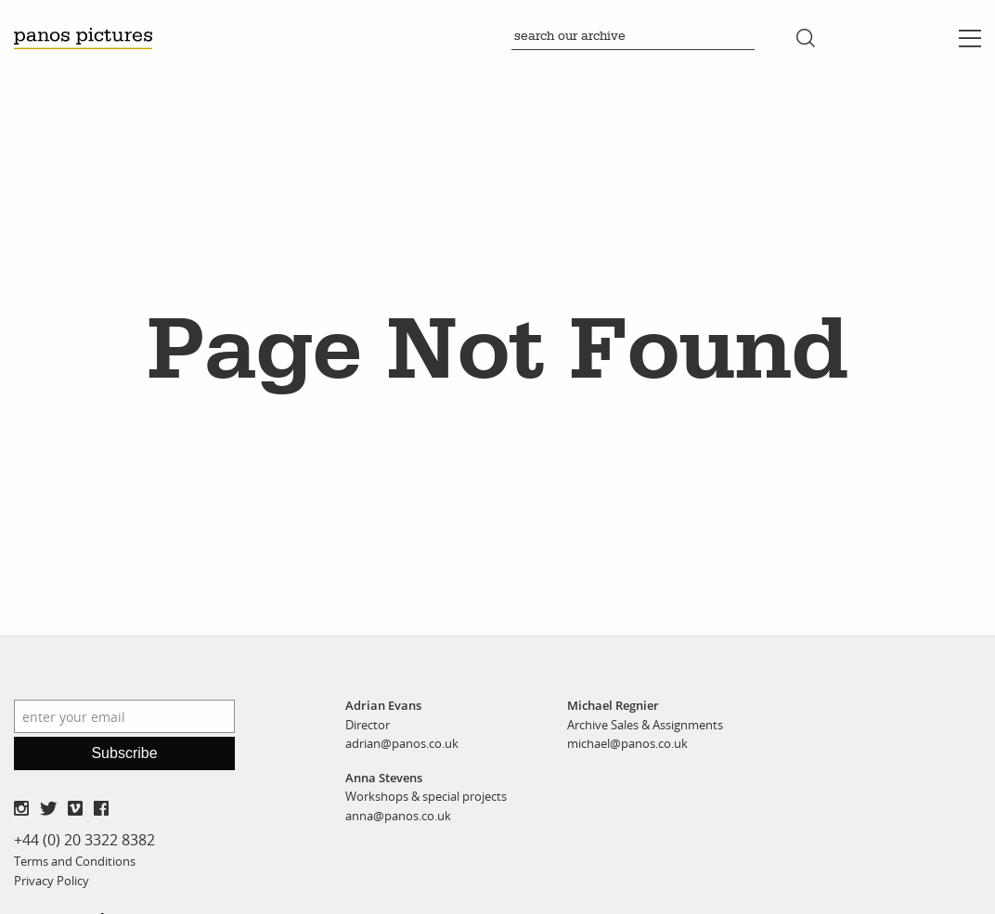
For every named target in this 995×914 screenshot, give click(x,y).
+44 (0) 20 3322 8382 (84, 840)
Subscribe (124, 753)
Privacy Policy (51, 880)
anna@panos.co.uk (398, 815)
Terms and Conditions (75, 861)
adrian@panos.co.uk (402, 743)
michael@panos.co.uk (627, 743)
